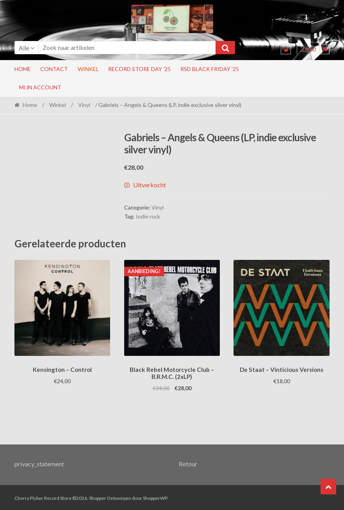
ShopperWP (155, 497)
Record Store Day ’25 (139, 69)
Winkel (88, 69)
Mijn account (40, 87)
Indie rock (148, 216)
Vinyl (84, 104)
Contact (54, 69)
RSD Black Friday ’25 (209, 69)
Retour (188, 462)
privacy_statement (39, 462)
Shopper (97, 497)
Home (22, 69)
